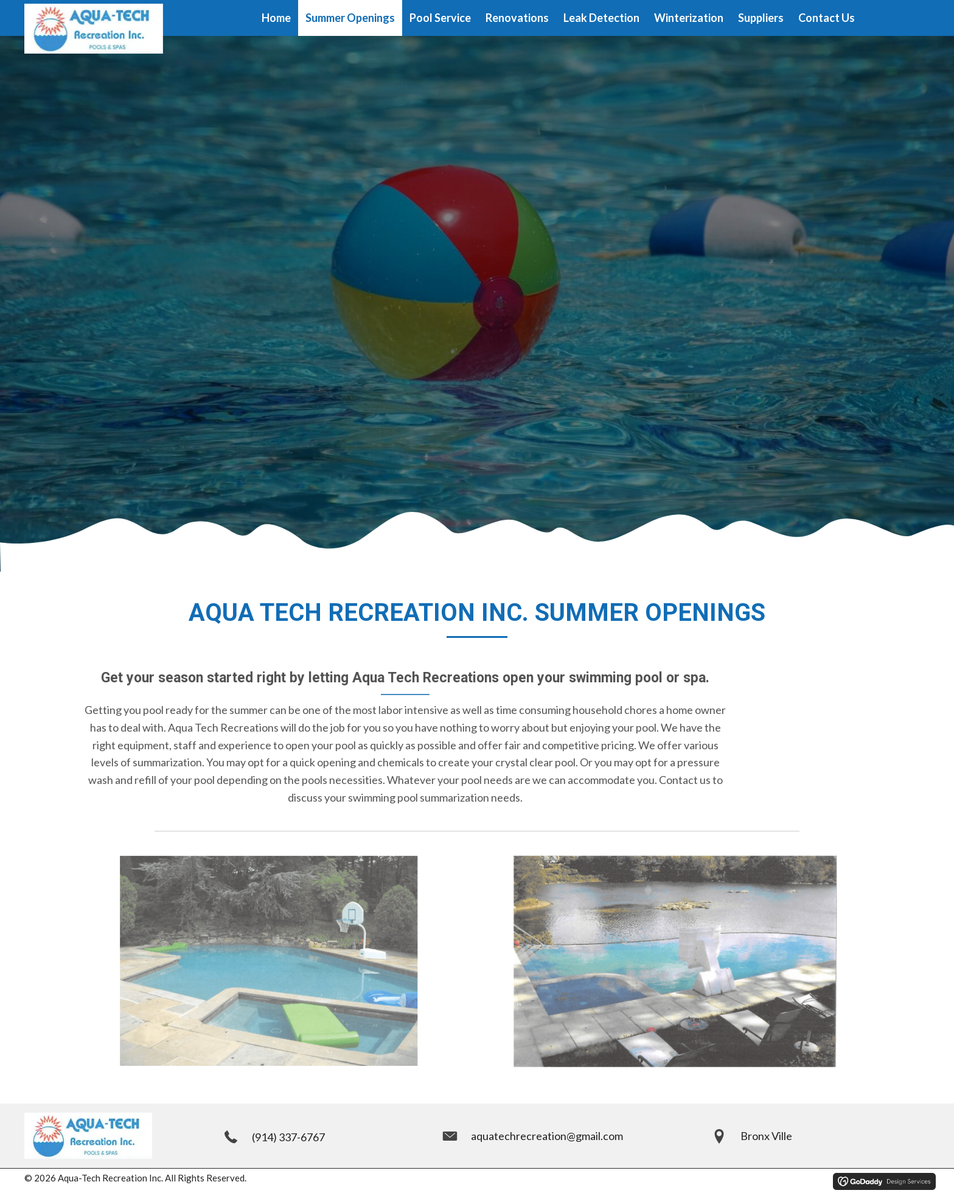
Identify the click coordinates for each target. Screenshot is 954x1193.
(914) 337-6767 (288, 1137)
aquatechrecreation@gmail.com (547, 1135)
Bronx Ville (766, 1135)
